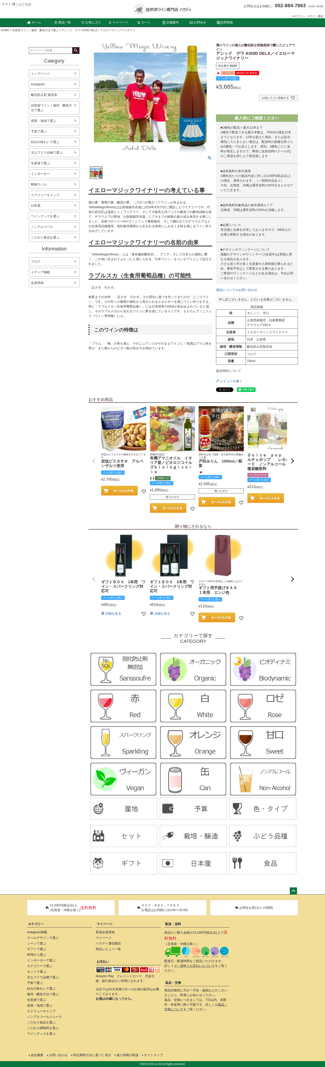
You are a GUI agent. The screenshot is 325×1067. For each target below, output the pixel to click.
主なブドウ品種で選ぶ (47, 152)
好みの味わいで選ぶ (45, 142)
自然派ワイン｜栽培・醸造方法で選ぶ (35, 30)
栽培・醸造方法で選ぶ (43, 994)
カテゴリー (36, 924)
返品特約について (228, 371)
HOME (5, 30)
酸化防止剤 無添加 (44, 95)
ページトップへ (293, 891)
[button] (93, 461)
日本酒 (35, 205)
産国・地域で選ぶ (43, 121)
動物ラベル (39, 184)
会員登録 (37, 283)
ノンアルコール (42, 227)
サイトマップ (153, 1055)
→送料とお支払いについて (196, 965)
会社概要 (37, 1055)
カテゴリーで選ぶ (39, 966)
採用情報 (225, 22)
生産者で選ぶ (40, 163)
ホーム (34, 22)
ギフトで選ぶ (36, 949)
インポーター (40, 174)
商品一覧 (62, 22)
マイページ (118, 22)
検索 (75, 50)
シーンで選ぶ (36, 943)
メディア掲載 (40, 272)
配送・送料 (173, 924)
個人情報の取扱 (127, 1055)
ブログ (35, 261)
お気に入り (91, 22)
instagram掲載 (37, 932)
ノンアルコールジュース (44, 1016)
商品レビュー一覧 (108, 949)
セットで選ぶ (36, 971)
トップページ (40, 73)
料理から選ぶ (36, 954)
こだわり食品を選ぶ (45, 237)
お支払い (103, 961)
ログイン (299, 16)
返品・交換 (173, 982)
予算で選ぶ (39, 131)
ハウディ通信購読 (108, 943)
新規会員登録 (105, 932)
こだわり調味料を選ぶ (43, 1028)
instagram (38, 84)
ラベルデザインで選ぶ (43, 938)
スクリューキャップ (45, 195)
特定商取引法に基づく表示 (92, 1055)
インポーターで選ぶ (41, 960)
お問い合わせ (58, 1055)
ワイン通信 (316, 16)
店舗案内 (170, 22)
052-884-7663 (290, 5)
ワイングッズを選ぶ (45, 216)
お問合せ (198, 22)
